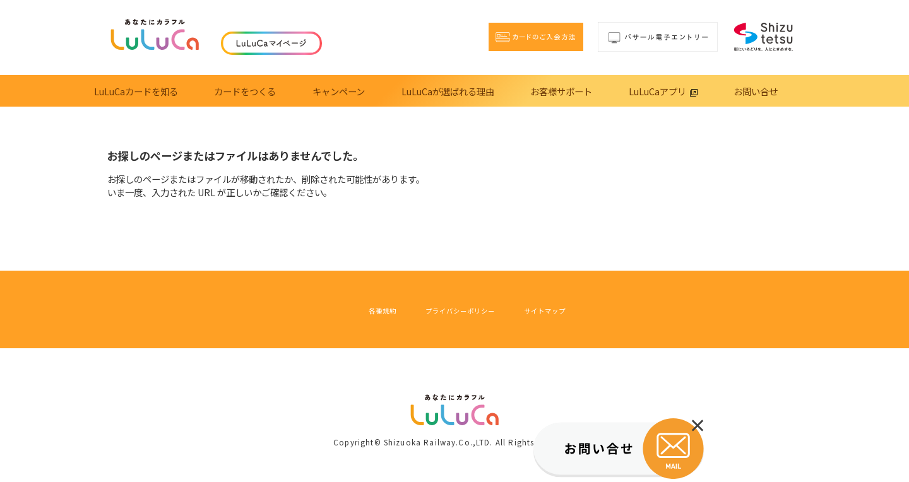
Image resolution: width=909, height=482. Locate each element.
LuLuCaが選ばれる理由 (447, 91)
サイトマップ (573, 309)
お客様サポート (561, 91)
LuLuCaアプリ (663, 91)
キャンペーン (338, 91)
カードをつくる (245, 91)
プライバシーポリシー (455, 309)
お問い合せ (756, 91)
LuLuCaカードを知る (136, 91)
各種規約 (350, 309)
